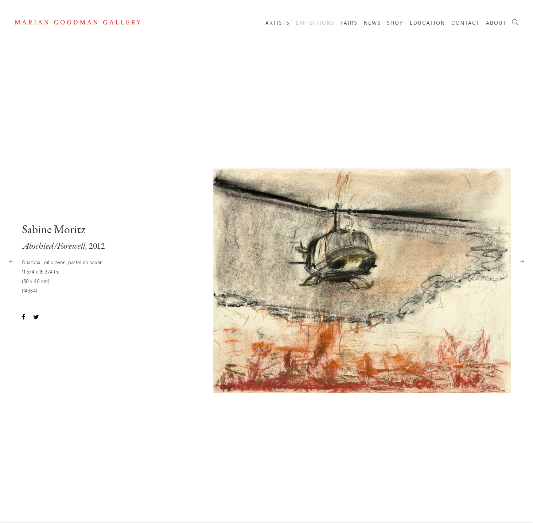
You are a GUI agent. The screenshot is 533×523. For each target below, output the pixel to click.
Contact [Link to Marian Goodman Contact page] (465, 23)
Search (515, 22)
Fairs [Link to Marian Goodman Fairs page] (349, 23)
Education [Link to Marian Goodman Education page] (428, 23)
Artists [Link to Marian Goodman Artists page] (277, 23)
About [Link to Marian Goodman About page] (496, 23)
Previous (11, 261)
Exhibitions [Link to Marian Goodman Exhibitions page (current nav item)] (315, 23)
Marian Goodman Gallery (78, 22)
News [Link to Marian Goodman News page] (372, 23)
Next (522, 261)
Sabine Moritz (54, 230)
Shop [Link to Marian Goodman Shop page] (395, 24)
